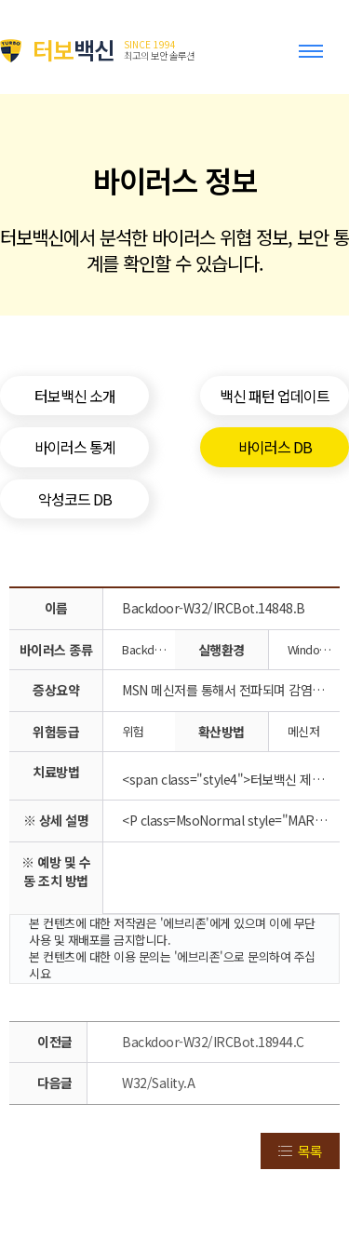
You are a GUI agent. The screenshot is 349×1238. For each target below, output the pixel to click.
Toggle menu (314, 59)
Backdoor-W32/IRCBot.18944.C (213, 1041)
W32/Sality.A (158, 1082)
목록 (310, 1151)
